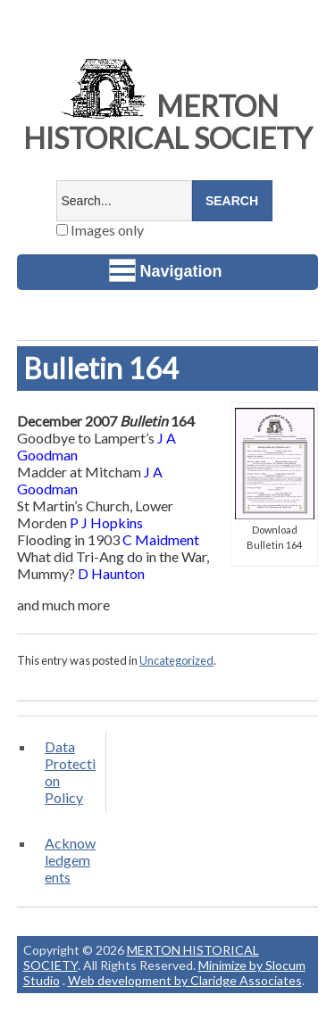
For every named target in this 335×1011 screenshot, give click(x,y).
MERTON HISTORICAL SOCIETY (168, 121)
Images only (100, 229)
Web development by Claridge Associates (185, 980)
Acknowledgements (70, 859)
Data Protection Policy (70, 772)
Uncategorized (176, 660)
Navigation (165, 270)
